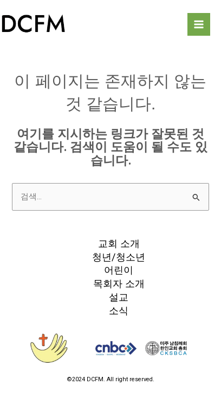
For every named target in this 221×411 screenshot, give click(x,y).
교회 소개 (119, 243)
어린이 (118, 270)
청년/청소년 (118, 257)
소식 (118, 310)
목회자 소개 (119, 283)
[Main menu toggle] (198, 24)
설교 (118, 297)
